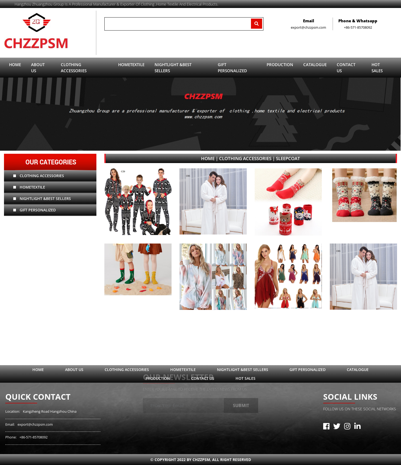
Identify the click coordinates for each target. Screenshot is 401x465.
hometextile (29, 187)
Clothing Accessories (38, 175)
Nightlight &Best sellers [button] (173, 67)
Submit (241, 402)
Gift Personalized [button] (232, 67)
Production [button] (280, 64)
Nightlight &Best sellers (42, 198)
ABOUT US (38, 67)
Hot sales (377, 67)
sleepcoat (288, 158)
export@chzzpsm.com (35, 424)
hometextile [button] (131, 64)
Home (15, 64)
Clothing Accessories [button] (74, 67)
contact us (346, 67)
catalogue (315, 64)
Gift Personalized (34, 209)
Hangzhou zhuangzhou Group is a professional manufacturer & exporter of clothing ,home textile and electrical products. (116, 4)
